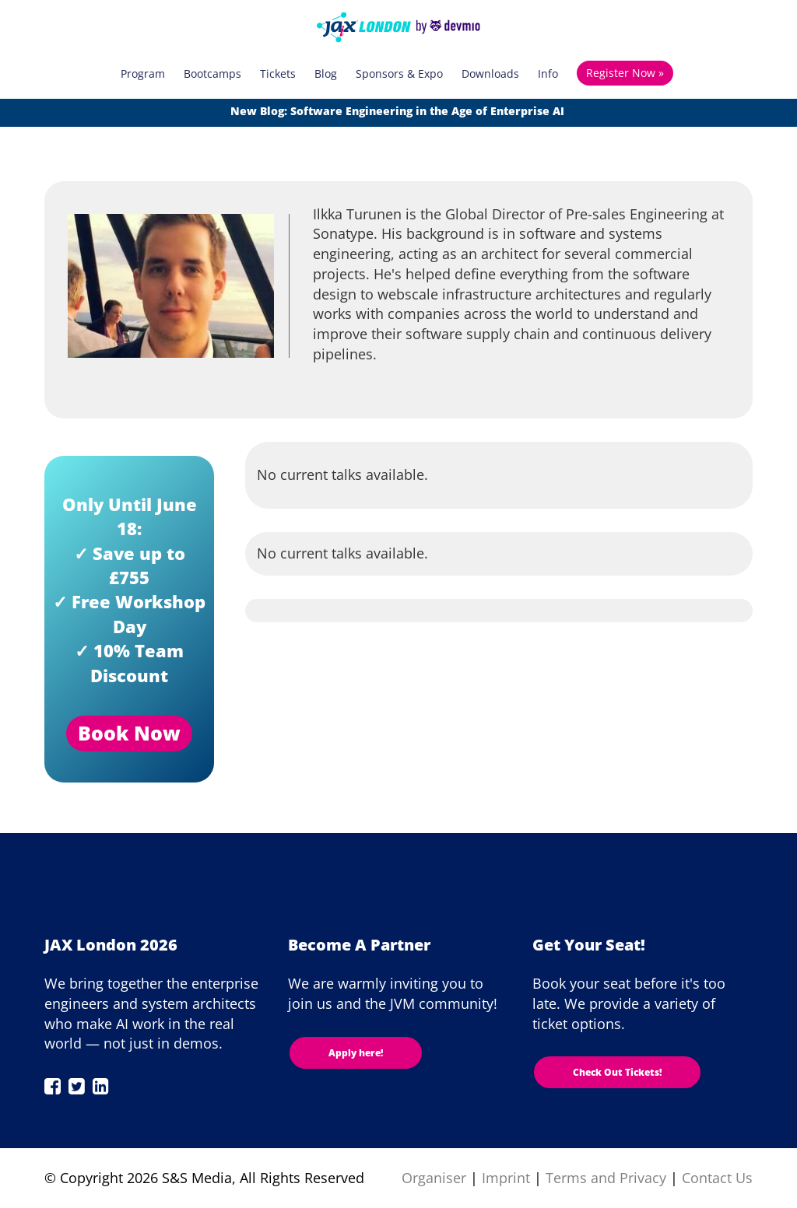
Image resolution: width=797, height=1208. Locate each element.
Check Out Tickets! (617, 1072)
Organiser (434, 1177)
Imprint (506, 1177)
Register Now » (625, 72)
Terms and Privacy (606, 1177)
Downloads (490, 73)
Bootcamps (212, 73)
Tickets (278, 73)
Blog (325, 73)
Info (548, 73)
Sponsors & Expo (399, 73)
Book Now (129, 733)
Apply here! (355, 1052)
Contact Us (717, 1177)
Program (143, 73)
